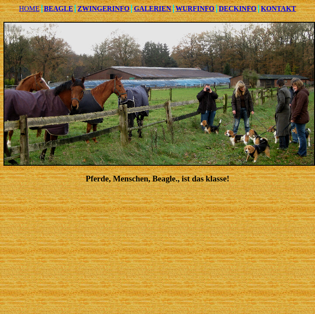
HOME (29, 8)
